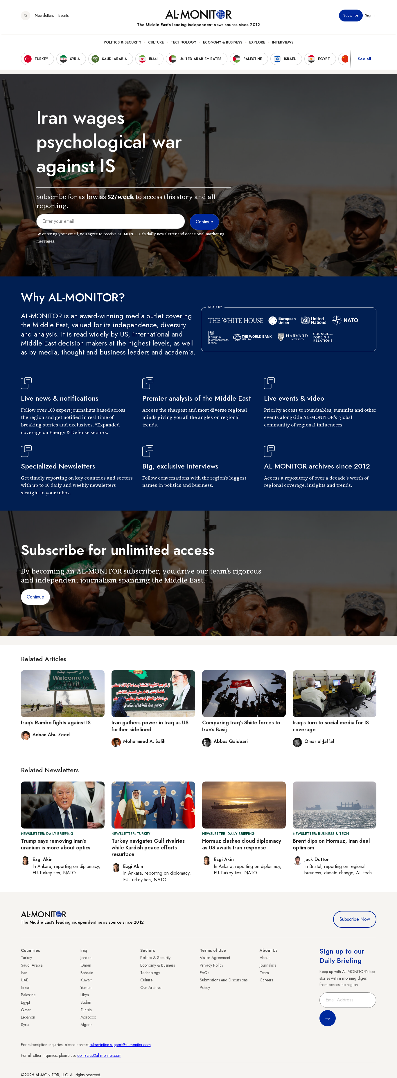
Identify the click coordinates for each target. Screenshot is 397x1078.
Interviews (282, 44)
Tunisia (86, 1010)
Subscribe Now (354, 919)
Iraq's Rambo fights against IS (56, 722)
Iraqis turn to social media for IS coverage (331, 726)
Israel (25, 987)
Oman (85, 965)
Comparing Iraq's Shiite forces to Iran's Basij (241, 726)
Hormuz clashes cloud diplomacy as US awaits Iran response (241, 844)
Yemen (85, 987)
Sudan (85, 1002)
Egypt (25, 1002)
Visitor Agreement (215, 958)
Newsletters (44, 17)
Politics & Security (122, 44)
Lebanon (28, 1017)
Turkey (26, 958)
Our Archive (150, 987)
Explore (257, 44)
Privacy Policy (211, 965)
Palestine (28, 995)
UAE (24, 980)
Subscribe (350, 17)
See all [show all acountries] (364, 61)
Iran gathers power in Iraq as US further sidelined (150, 726)
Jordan (85, 958)
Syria (25, 1025)
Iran (24, 973)
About (265, 958)
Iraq (83, 950)
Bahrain (86, 973)
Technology (183, 44)
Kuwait (85, 980)
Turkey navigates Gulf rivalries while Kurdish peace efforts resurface (148, 847)
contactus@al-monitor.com (99, 1055)
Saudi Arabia (32, 965)
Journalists (268, 965)
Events (63, 17)
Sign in (370, 17)
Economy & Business (222, 44)
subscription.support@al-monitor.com (120, 1045)
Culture (156, 44)
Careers (266, 980)
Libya (84, 995)
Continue (35, 597)
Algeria (86, 1025)
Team (264, 973)
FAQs (204, 973)
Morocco (88, 1017)
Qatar (26, 1010)
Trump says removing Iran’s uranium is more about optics (55, 844)
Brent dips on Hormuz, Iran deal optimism (331, 844)
